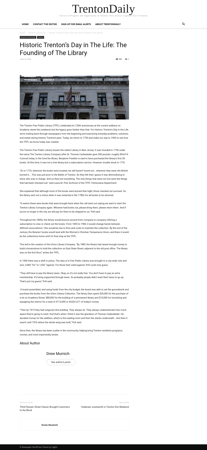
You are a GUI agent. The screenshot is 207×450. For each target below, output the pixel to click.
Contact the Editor (45, 24)
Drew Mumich (58, 353)
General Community (37, 32)
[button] (183, 24)
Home (25, 24)
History (40, 37)
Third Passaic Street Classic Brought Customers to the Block (45, 409)
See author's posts (61, 362)
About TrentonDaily (108, 24)
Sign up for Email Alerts (76, 24)
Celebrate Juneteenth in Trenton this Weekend (105, 407)
